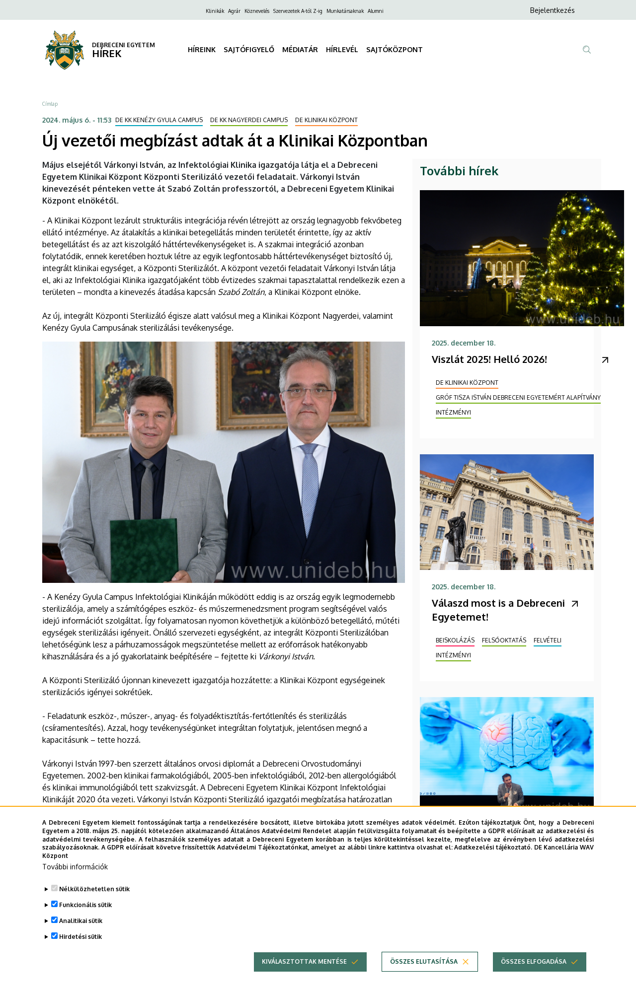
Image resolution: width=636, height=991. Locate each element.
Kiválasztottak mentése (304, 979)
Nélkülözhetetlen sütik (94, 906)
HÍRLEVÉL (342, 49)
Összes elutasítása (424, 979)
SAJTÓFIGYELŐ (249, 49)
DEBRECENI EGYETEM (123, 45)
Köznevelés (256, 11)
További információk (75, 884)
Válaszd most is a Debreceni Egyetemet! (498, 609)
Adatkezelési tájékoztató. (493, 864)
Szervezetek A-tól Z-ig (297, 11)
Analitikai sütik (80, 938)
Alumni (376, 11)
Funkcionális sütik (85, 922)
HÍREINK (202, 49)
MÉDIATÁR (300, 49)
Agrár (234, 11)
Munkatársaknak (345, 11)
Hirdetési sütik (80, 954)
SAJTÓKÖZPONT (394, 49)
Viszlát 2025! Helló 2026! (489, 359)
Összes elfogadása (533, 979)
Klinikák (215, 11)
